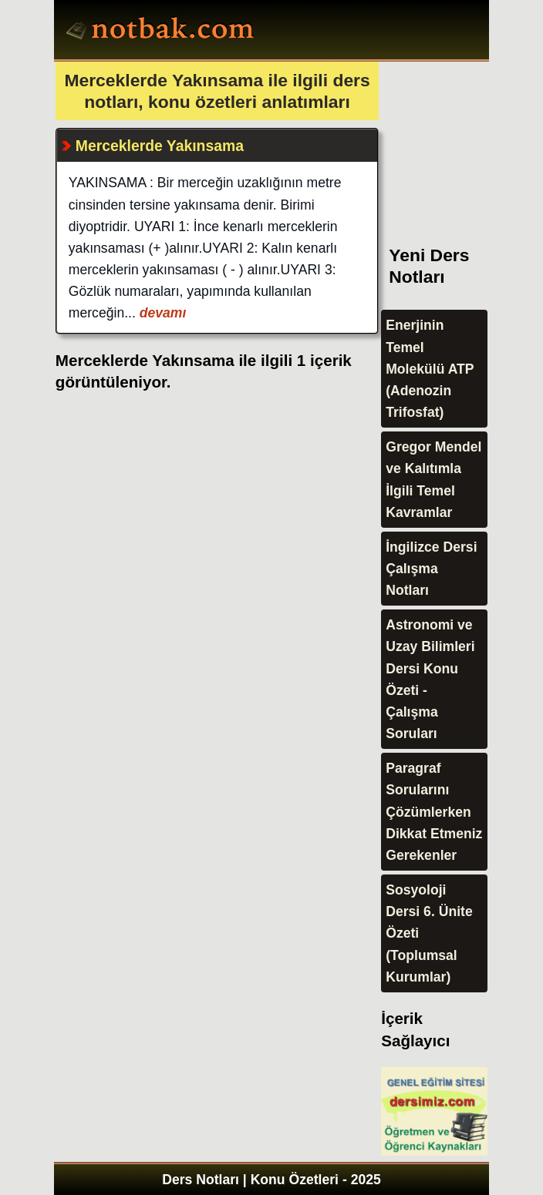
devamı (161, 313)
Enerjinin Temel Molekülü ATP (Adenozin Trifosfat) (430, 368)
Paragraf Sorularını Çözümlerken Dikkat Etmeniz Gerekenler (434, 811)
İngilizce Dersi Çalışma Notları (431, 568)
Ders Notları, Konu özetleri (162, 31)
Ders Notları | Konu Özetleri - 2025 (271, 1179)
